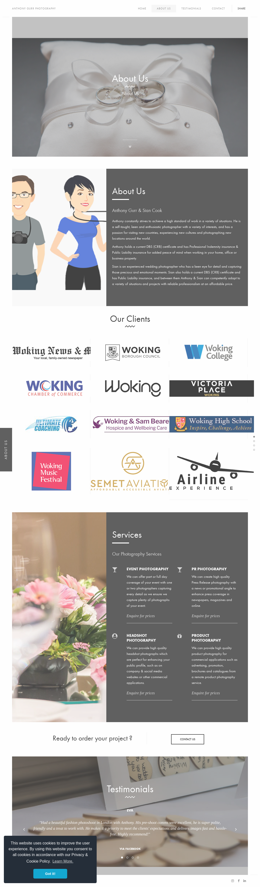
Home (142, 8)
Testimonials (191, 8)
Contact (218, 8)
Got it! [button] (50, 874)
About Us (164, 8)
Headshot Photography (141, 638)
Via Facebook (130, 848)
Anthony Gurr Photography (34, 8)
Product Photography (206, 638)
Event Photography (147, 568)
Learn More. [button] (62, 861)
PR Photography (209, 568)
